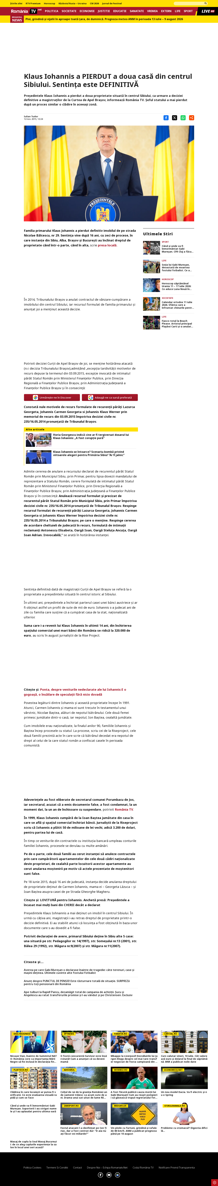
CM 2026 (94, 3)
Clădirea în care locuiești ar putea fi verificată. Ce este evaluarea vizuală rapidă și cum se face (33, 1095)
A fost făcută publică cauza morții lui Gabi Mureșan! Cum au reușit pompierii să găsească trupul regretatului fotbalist (134, 1095)
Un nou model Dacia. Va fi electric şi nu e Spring (184, 1093)
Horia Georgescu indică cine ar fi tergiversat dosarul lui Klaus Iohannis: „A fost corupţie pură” (91, 436)
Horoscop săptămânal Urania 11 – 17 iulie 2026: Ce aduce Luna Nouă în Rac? (176, 286)
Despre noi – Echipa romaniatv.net (107, 1167)
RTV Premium (33, 3)
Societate (69, 11)
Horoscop (49, 3)
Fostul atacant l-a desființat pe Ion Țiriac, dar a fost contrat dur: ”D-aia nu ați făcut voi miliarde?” (83, 1131)
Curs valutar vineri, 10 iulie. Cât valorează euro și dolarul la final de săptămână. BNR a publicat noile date (184, 1059)
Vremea (152, 11)
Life (177, 11)
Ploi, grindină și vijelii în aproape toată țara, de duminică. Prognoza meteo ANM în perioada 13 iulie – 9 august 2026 (104, 19)
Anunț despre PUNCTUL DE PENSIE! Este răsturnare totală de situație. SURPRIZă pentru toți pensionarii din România (77, 983)
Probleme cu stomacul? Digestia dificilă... (184, 1129)
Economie (87, 11)
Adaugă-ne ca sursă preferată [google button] (110, 397)
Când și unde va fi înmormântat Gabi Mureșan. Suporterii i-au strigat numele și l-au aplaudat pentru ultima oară (33, 1108)
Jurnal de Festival (112, 3)
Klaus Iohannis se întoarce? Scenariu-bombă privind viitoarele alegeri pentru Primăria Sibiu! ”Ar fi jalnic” (88, 453)
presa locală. (107, 245)
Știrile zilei (16, 3)
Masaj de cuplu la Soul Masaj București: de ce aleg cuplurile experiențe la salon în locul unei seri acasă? (33, 1144)
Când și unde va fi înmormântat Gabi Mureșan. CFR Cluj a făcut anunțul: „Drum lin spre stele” (177, 249)
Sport (188, 11)
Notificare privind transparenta (177, 1167)
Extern (166, 11)
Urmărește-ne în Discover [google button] (52, 397)
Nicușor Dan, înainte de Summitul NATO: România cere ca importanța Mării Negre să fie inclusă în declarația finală (33, 1059)
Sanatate (137, 11)
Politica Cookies (32, 1167)
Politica (51, 11)
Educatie (119, 11)
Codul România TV (143, 1167)
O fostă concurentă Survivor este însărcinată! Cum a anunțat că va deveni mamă (83, 1059)
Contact (77, 1167)
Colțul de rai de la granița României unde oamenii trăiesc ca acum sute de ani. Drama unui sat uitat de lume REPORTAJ (83, 1095)
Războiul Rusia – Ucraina (73, 3)
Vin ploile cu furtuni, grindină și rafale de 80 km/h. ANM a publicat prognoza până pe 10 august (134, 1131)
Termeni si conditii (57, 1167)
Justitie (104, 11)
